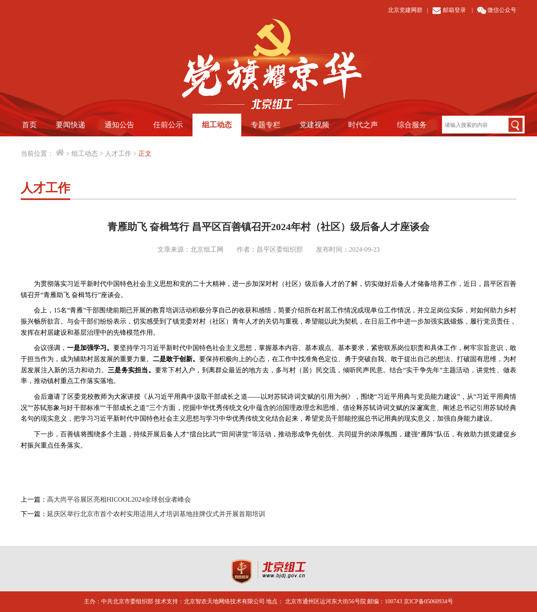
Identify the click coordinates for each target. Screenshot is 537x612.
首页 (29, 125)
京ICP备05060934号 (428, 601)
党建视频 (314, 125)
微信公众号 (501, 10)
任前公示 (168, 125)
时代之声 (363, 125)
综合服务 (412, 125)
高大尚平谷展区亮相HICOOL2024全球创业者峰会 (119, 499)
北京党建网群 (405, 10)
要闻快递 (71, 125)
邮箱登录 (454, 10)
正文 (145, 153)
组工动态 (217, 125)
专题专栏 (265, 125)
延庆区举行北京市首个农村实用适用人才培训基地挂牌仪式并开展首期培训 (156, 513)
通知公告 (119, 125)
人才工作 (118, 153)
